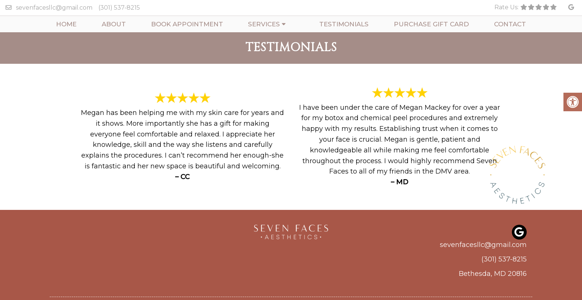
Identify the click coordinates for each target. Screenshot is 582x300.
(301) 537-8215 (119, 7)
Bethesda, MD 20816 (493, 273)
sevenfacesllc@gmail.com (54, 7)
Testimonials (344, 24)
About (114, 24)
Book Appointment (187, 24)
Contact (510, 24)
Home (66, 24)
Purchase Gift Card (431, 24)
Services (264, 24)
